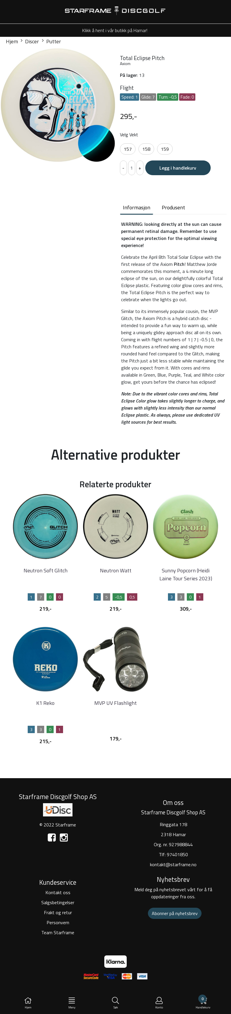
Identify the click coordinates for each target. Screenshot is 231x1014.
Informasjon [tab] (136, 207)
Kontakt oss (57, 892)
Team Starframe (57, 932)
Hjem (12, 41)
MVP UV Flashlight (115, 703)
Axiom (125, 63)
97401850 (177, 854)
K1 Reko (45, 703)
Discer (30, 41)
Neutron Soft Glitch (45, 570)
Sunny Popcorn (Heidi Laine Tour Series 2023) (185, 574)
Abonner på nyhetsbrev (175, 913)
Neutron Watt (115, 570)
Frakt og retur (58, 912)
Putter (51, 41)
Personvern (58, 922)
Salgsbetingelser (57, 902)
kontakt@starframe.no (173, 864)
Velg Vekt (129, 134)
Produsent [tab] (173, 207)
